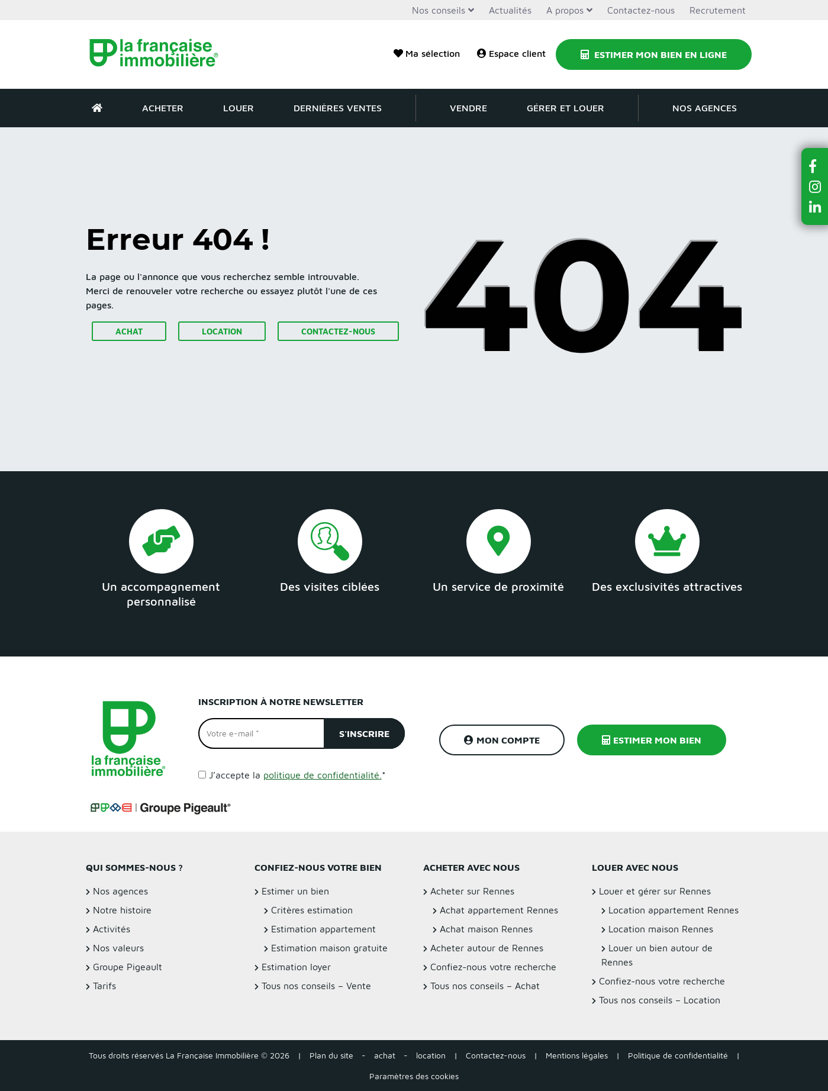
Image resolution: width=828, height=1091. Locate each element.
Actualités (510, 10)
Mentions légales (577, 1055)
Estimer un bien (295, 891)
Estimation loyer (296, 966)
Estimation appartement (323, 928)
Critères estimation (312, 910)
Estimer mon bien (651, 740)
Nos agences (704, 107)
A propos (565, 10)
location (431, 1055)
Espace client (511, 53)
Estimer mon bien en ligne (654, 54)
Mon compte (502, 740)
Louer (238, 107)
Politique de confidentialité (678, 1055)
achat (384, 1055)
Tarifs (104, 985)
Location (222, 331)
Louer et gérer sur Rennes (655, 891)
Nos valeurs (118, 947)
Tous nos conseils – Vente (316, 985)
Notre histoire (122, 910)
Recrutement (718, 10)
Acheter (162, 107)
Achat (129, 331)
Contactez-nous (641, 10)
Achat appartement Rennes (499, 910)
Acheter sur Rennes (472, 891)
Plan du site (331, 1055)
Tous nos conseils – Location (659, 1000)
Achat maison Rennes (486, 928)
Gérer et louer (565, 107)
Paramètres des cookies (414, 1076)
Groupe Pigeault (127, 966)
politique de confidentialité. (322, 775)
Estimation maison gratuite (329, 947)
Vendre (468, 107)
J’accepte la (297, 775)
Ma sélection (427, 53)
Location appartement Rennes (673, 910)
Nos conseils (438, 10)
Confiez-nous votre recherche (493, 966)
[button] (815, 166)
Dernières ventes (338, 107)
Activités (111, 928)
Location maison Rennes (660, 928)
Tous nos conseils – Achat (485, 985)
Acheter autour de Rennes (486, 947)
